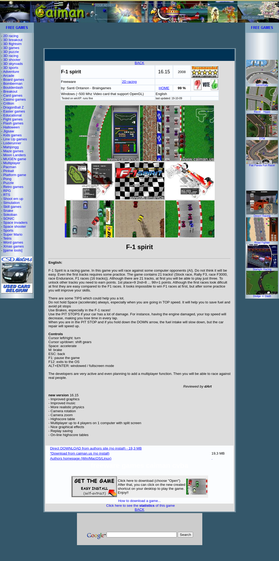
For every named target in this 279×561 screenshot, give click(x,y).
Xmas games (13, 246)
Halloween (11, 127)
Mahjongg (11, 147)
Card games (12, 95)
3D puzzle (11, 52)
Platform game (14, 175)
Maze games (13, 151)
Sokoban (10, 215)
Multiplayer (11, 163)
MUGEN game (14, 159)
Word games (13, 242)
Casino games (14, 99)
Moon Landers (14, 155)
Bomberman (12, 84)
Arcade (8, 76)
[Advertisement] (139, 35)
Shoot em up (13, 199)
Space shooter (14, 226)
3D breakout (12, 40)
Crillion (8, 103)
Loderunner (12, 143)
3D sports (10, 68)
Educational (12, 115)
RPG (7, 191)
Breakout (10, 91)
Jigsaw (8, 131)
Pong (7, 179)
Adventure (11, 72)
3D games (11, 48)
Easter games (14, 111)
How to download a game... (139, 501)
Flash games (13, 123)
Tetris (7, 238)
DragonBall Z (13, 107)
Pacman (9, 167)
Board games (13, 80)
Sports (8, 230)
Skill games (12, 207)
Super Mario (12, 234)
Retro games (13, 187)
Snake (8, 211)
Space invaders (15, 223)
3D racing (10, 56)
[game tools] (12, 250)
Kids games (12, 135)
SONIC (8, 219)
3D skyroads (13, 64)
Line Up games (15, 139)
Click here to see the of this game (140, 506)
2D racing (10, 36)
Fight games (12, 119)
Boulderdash (13, 87)
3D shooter (11, 60)
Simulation (11, 203)
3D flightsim (12, 44)
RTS (6, 195)
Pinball (8, 171)
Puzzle (8, 183)
